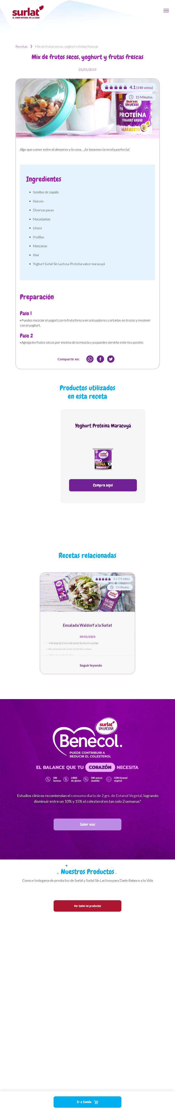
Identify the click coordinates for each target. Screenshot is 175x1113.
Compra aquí (103, 485)
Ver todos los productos (87, 906)
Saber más (87, 824)
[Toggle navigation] (166, 10)
